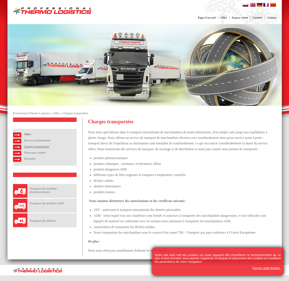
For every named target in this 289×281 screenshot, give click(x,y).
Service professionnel (37, 140)
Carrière (257, 17)
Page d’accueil (207, 17)
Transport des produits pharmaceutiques (43, 190)
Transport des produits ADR (47, 203)
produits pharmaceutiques (111, 158)
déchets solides (104, 181)
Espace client (240, 17)
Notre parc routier (35, 152)
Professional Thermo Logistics (31, 113)
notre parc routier (209, 149)
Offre (223, 17)
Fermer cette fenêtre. (266, 268)
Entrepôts (30, 158)
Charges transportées (75, 113)
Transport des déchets (43, 220)
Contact (272, 17)
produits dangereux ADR (110, 169)
